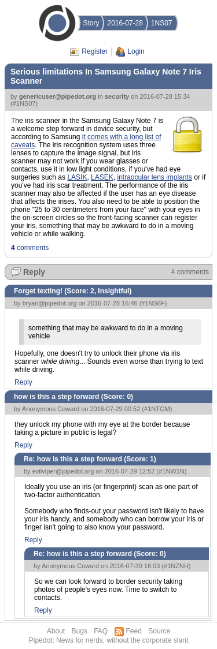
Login (135, 51)
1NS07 (161, 23)
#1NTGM (157, 408)
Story (91, 23)
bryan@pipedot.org (50, 303)
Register (95, 51)
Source (159, 631)
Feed (134, 631)
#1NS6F (152, 303)
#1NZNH (176, 565)
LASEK (102, 177)
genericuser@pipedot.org (58, 96)
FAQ (101, 631)
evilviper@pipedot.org (63, 471)
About (56, 631)
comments (30, 248)
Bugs (79, 631)
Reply (34, 272)
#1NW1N (172, 471)
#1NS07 (24, 103)
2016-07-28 (124, 23)
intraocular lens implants (154, 177)
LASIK (77, 177)
